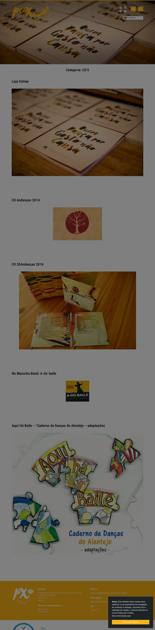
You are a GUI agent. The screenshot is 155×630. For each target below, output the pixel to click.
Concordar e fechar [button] (130, 622)
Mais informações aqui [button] (121, 616)
